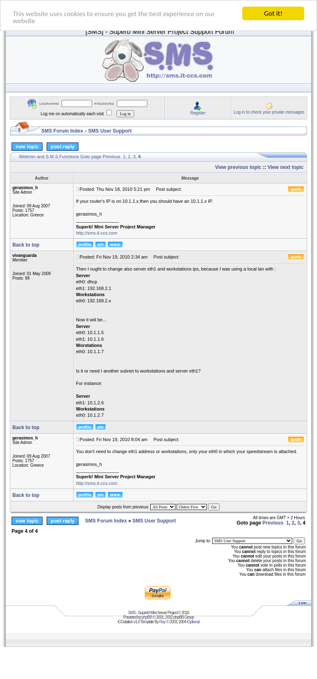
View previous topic (238, 167)
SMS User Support (110, 131)
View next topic (285, 167)
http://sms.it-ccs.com (96, 232)
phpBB (147, 617)
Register (198, 112)
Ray (162, 622)
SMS (132, 612)
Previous (112, 156)
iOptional (193, 622)
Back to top (25, 245)
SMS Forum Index (62, 131)
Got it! (273, 13)
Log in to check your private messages (269, 111)
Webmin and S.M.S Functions (49, 156)
